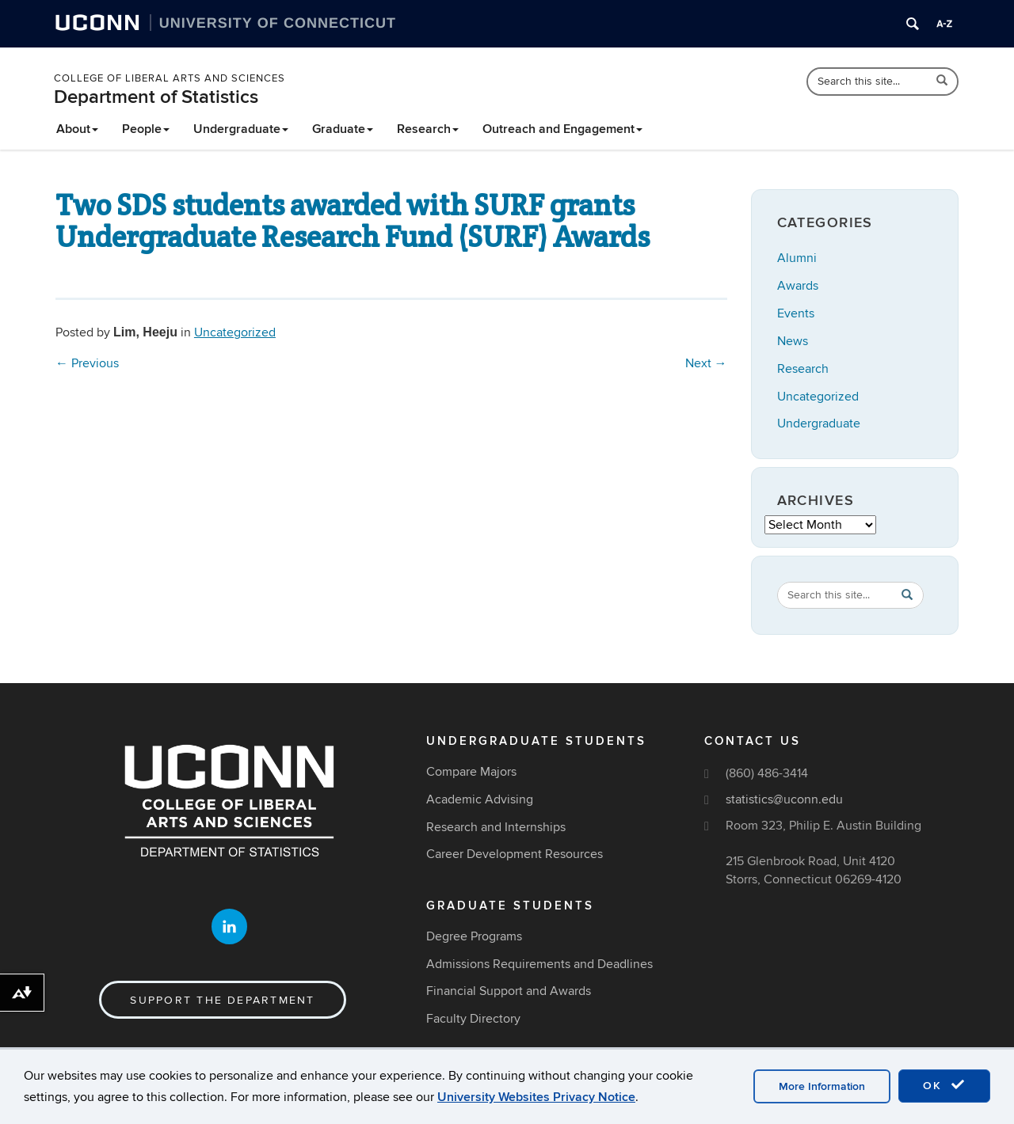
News (792, 341)
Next (706, 363)
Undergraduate (240, 129)
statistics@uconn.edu (784, 799)
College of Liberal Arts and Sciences (169, 78)
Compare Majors (471, 772)
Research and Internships (496, 827)
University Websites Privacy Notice (536, 1097)
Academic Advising (479, 799)
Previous (87, 363)
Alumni (797, 258)
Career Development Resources (514, 854)
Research (428, 129)
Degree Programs (474, 936)
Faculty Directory (473, 1019)
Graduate (342, 129)
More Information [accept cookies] (822, 1086)
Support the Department (222, 1000)
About (77, 129)
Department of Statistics (156, 96)
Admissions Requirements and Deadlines (539, 964)
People (146, 129)
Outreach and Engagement (562, 129)
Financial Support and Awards (508, 991)
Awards (797, 286)
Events (795, 313)
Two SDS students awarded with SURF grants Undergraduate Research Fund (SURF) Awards (352, 221)
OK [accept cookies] (944, 1085)
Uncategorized (235, 332)
